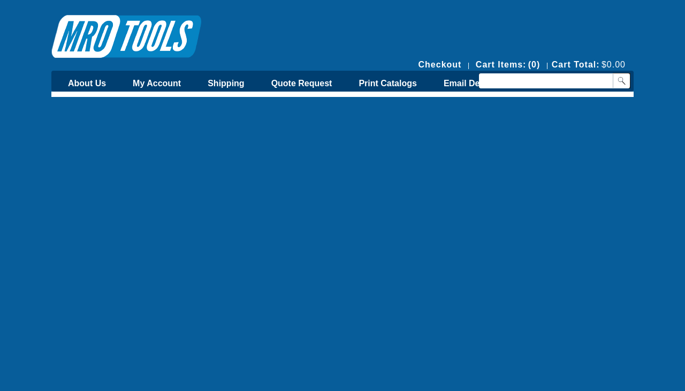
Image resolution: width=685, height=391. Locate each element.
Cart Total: (576, 64)
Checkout (440, 64)
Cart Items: (501, 64)
